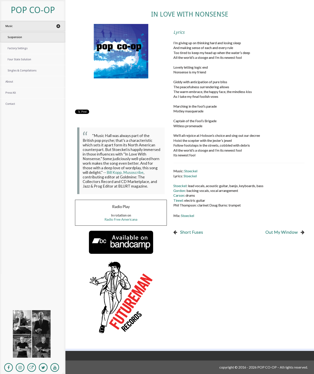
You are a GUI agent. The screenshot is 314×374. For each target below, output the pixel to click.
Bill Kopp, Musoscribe (125, 172)
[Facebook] (8, 367)
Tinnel (178, 200)
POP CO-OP (33, 10)
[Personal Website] (31, 367)
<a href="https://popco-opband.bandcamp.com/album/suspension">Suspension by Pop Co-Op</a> (121, 96)
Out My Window (281, 232)
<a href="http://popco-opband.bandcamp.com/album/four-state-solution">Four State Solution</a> (31, 299)
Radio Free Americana (120, 219)
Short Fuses (191, 232)
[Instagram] (20, 367)
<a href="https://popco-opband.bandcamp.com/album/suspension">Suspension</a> (31, 279)
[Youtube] (54, 367)
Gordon (179, 190)
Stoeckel (190, 171)
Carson (178, 195)
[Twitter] (43, 367)
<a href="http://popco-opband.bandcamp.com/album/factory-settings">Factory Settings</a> (31, 289)
